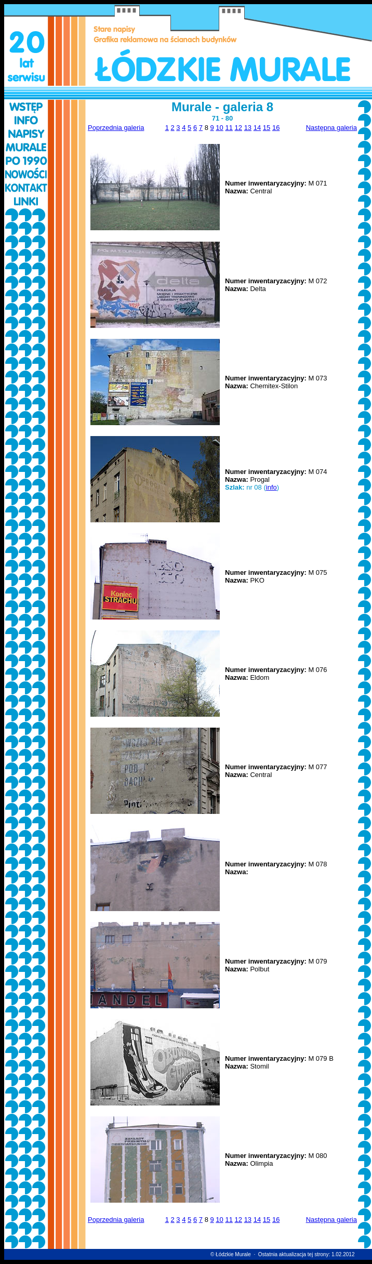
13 (247, 127)
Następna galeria (331, 127)
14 (257, 127)
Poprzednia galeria (116, 127)
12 (238, 127)
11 (228, 127)
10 (219, 127)
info (271, 487)
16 (276, 127)
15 (266, 127)
